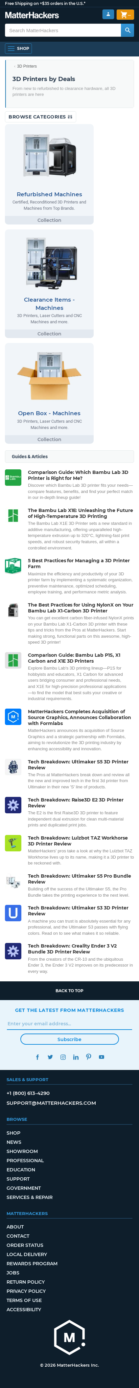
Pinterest (89, 1057)
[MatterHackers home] (32, 15)
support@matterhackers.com (51, 1103)
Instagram (63, 1057)
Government (24, 1188)
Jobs (13, 1273)
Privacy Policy (26, 1291)
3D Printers (27, 66)
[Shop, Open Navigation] (18, 48)
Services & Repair (30, 1197)
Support (18, 1179)
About (15, 1227)
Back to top (69, 990)
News (14, 1142)
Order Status (25, 1245)
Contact (18, 1236)
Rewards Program (32, 1264)
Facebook (37, 1057)
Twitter (50, 1057)
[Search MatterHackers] (127, 30)
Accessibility (24, 1310)
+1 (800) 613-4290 (28, 1093)
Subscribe (69, 1039)
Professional (25, 1161)
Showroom (22, 1151)
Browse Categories (41, 117)
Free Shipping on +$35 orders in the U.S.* (45, 3)
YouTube (101, 1057)
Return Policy (26, 1282)
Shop (13, 1133)
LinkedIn (76, 1057)
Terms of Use (24, 1300)
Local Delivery (27, 1254)
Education (21, 1170)
